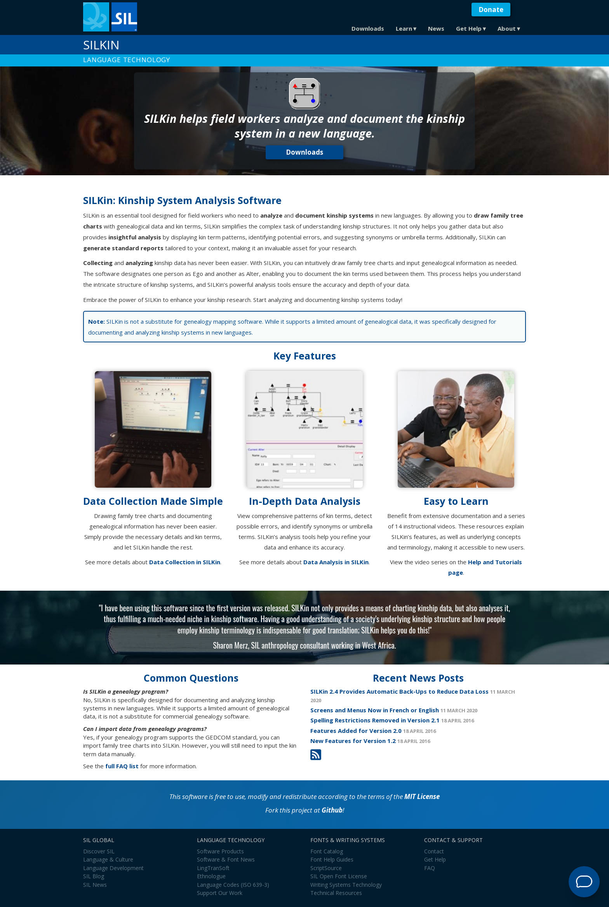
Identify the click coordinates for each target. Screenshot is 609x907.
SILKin (101, 45)
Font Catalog (326, 851)
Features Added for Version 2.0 (356, 730)
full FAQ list (122, 766)
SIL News (95, 884)
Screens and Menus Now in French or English (374, 710)
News (436, 28)
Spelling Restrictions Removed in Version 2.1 (375, 720)
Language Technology (126, 59)
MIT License (422, 796)
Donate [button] (490, 9)
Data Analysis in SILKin (336, 562)
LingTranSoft (213, 868)
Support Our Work (219, 893)
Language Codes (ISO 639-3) (233, 884)
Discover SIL (99, 851)
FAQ (429, 868)
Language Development (113, 868)
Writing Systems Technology (346, 884)
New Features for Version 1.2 (353, 741)
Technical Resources (336, 893)
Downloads (367, 28)
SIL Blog (93, 876)
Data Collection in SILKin (184, 562)
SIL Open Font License (338, 876)
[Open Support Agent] (584, 881)
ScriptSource (326, 868)
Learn (404, 28)
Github (332, 810)
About (507, 28)
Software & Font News (226, 859)
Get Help (469, 28)
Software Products (220, 851)
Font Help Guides (331, 859)
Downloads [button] (304, 152)
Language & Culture (108, 859)
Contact (434, 851)
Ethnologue (211, 876)
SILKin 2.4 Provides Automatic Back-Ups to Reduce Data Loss (399, 691)
